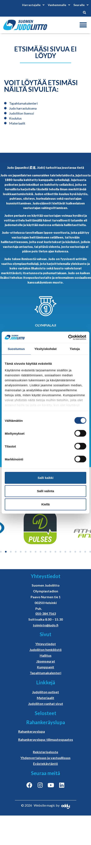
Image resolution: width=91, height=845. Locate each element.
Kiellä (45, 504)
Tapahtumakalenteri (45, 673)
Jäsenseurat (45, 661)
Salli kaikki (46, 477)
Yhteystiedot (45, 644)
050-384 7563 (45, 613)
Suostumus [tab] (16, 349)
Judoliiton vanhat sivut (45, 704)
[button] (83, 25)
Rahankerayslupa (31, 731)
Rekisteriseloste (45, 752)
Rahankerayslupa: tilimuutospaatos (45, 739)
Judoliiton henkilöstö (45, 650)
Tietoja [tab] (75, 349)
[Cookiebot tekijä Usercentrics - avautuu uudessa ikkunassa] (68, 337)
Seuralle (81, 5)
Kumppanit (45, 667)
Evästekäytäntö (45, 764)
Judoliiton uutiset (45, 692)
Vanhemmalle (59, 5)
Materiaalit (45, 698)
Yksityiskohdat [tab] (45, 349)
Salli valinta (45, 491)
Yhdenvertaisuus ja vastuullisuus (45, 758)
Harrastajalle (33, 5)
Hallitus (45, 655)
